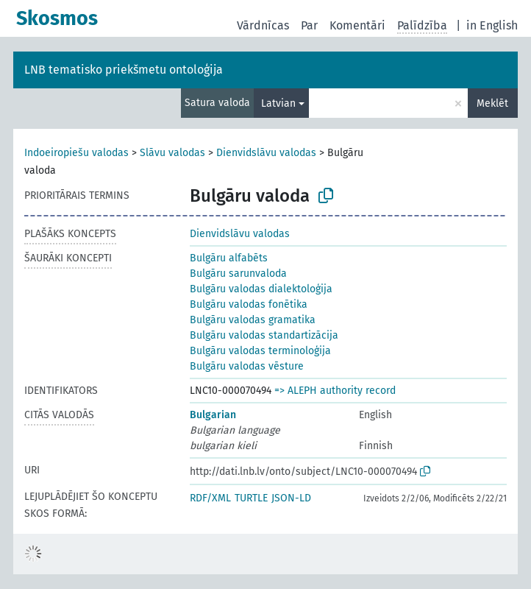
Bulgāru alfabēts (229, 258)
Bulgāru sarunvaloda (238, 273)
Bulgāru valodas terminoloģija (260, 351)
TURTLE (251, 498)
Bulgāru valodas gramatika (253, 320)
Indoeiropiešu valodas (76, 153)
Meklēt (492, 103)
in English (492, 25)
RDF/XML (210, 498)
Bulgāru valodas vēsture (247, 366)
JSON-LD (291, 498)
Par (309, 25)
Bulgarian (213, 415)
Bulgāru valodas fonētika (248, 304)
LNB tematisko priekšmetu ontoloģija (123, 70)
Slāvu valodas (172, 153)
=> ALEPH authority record (335, 390)
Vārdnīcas (263, 25)
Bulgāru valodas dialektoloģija (261, 289)
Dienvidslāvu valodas (266, 153)
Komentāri (357, 25)
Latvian (278, 103)
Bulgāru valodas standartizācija (264, 335)
